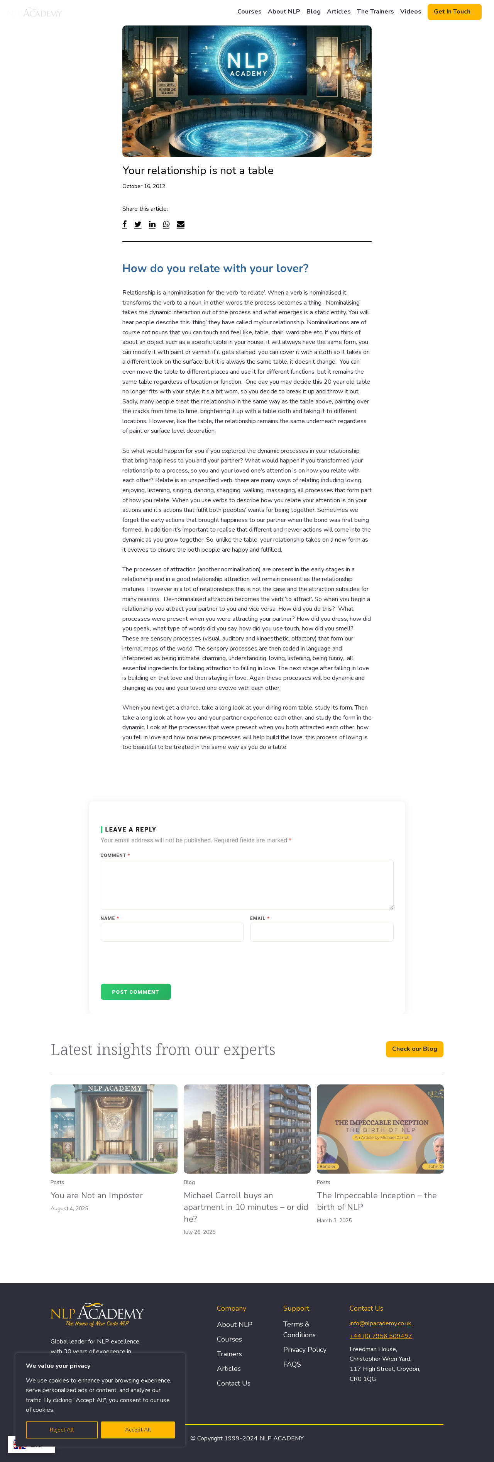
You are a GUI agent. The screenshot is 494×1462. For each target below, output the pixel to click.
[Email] (180, 224)
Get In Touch (452, 11)
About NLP (284, 11)
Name (110, 918)
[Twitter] (138, 224)
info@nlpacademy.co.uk (380, 1323)
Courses (249, 11)
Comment (115, 855)
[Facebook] (124, 224)
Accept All (138, 1429)
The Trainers (375, 11)
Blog (313, 11)
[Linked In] (152, 224)
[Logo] (35, 12)
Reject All (62, 1429)
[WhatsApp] (166, 224)
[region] (100, 1400)
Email (260, 918)
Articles (339, 11)
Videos (410, 11)
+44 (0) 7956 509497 (381, 1336)
